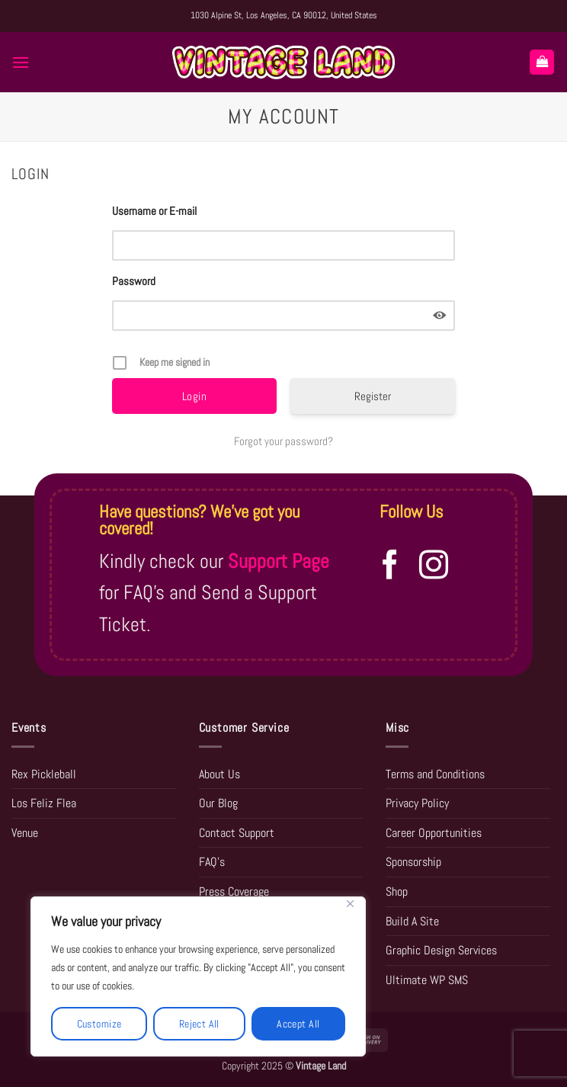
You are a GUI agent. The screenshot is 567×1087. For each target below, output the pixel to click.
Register (372, 396)
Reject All (199, 1024)
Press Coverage (234, 891)
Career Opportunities (434, 833)
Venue (24, 833)
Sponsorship (413, 862)
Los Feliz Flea (43, 803)
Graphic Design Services (441, 950)
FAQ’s (212, 862)
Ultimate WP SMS (427, 980)
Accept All (298, 1024)
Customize (99, 1024)
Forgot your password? (283, 441)
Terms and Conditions (435, 774)
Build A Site (412, 921)
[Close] (350, 903)
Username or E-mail (154, 211)
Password (133, 281)
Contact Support (236, 833)
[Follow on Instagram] (433, 566)
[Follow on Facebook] (390, 566)
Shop (397, 891)
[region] (198, 976)
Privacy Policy (417, 803)
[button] (20, 62)
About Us (219, 774)
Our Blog (218, 803)
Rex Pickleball (43, 774)
